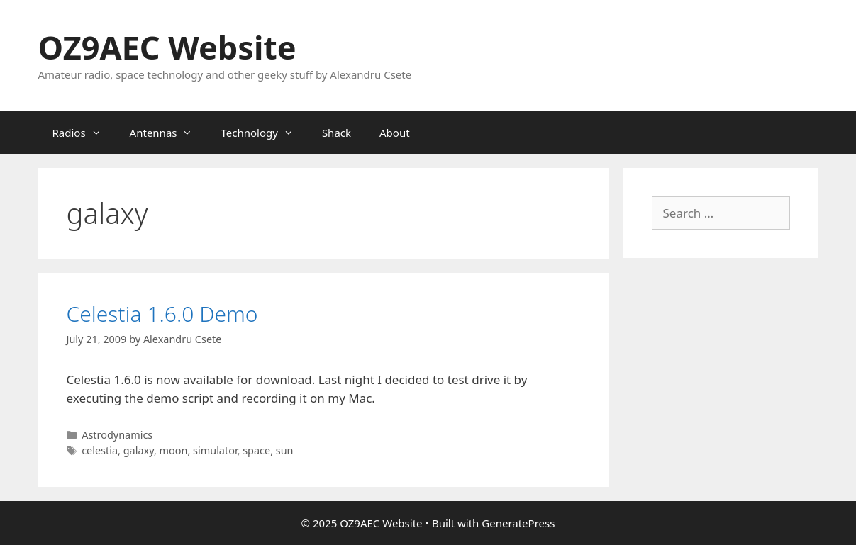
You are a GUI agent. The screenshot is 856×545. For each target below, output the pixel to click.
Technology (264, 132)
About (394, 132)
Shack (336, 132)
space (256, 450)
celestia (100, 450)
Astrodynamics (117, 435)
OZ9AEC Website (167, 47)
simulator (215, 450)
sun (285, 450)
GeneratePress (518, 523)
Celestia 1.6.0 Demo (162, 313)
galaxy (138, 450)
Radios (84, 132)
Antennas (168, 132)
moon (174, 450)
